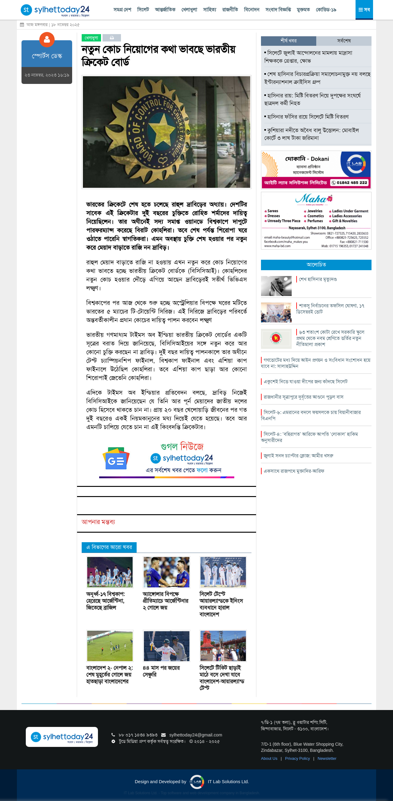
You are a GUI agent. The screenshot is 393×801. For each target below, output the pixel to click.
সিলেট (143, 9)
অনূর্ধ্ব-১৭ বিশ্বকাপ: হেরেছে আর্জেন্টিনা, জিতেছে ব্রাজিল (105, 600)
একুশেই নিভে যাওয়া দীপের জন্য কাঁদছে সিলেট (306, 381)
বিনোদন (251, 9)
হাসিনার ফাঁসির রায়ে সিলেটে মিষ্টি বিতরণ (306, 116)
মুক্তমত (303, 9)
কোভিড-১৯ (326, 9)
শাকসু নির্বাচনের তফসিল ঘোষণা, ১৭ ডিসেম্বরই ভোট (330, 308)
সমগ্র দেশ (122, 9)
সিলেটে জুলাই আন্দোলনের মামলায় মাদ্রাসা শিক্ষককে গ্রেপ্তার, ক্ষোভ (308, 57)
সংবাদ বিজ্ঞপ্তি (278, 9)
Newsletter (327, 758)
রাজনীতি (230, 9)
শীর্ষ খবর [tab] (289, 40)
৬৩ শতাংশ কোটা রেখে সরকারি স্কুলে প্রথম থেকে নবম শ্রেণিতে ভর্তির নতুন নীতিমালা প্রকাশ (330, 338)
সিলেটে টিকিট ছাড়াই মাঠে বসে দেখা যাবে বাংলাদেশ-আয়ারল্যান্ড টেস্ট (222, 678)
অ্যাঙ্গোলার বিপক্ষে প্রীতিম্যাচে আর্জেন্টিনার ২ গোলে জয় (165, 600)
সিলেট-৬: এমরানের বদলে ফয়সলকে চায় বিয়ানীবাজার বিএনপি (311, 415)
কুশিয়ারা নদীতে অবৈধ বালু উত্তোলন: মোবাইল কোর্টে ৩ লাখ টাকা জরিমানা (311, 134)
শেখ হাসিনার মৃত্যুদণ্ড (318, 279)
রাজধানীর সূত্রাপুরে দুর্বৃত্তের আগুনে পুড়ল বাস (304, 397)
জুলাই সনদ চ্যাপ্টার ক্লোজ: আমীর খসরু (298, 455)
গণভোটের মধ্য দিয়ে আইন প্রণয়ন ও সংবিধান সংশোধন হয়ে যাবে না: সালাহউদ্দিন (315, 363)
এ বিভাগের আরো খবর (109, 547)
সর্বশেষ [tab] (344, 40)
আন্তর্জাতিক (165, 9)
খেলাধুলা (189, 9)
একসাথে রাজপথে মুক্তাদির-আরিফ (294, 471)
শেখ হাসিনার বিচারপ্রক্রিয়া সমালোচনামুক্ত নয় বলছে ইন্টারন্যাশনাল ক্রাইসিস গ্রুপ (317, 78)
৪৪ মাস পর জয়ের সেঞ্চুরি (161, 671)
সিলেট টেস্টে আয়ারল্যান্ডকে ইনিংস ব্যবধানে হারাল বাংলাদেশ (221, 604)
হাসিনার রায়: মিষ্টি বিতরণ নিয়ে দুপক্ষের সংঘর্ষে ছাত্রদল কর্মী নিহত (312, 99)
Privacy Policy (298, 758)
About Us (269, 758)
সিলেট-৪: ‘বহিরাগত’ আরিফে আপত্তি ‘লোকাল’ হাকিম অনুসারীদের (309, 437)
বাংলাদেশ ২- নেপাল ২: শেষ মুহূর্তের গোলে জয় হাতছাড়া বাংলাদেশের (109, 674)
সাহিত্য (209, 9)
